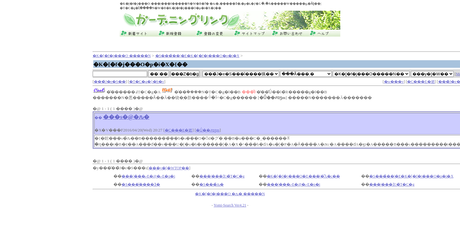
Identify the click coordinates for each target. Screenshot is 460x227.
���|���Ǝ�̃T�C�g (221, 176)
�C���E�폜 (420, 81)
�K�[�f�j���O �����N (122, 56)
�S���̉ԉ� (211, 184)
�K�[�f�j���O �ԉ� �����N (230, 194)
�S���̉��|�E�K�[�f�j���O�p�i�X (197, 56)
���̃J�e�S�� (110, 81)
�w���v (394, 81)
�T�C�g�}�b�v (146, 81)
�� (98, 117)
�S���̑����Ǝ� (141, 184)
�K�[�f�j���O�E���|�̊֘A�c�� (303, 176)
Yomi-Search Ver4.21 (230, 205)
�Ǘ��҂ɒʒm (207, 130)
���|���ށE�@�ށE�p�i (148, 176)
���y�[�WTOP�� (169, 168)
